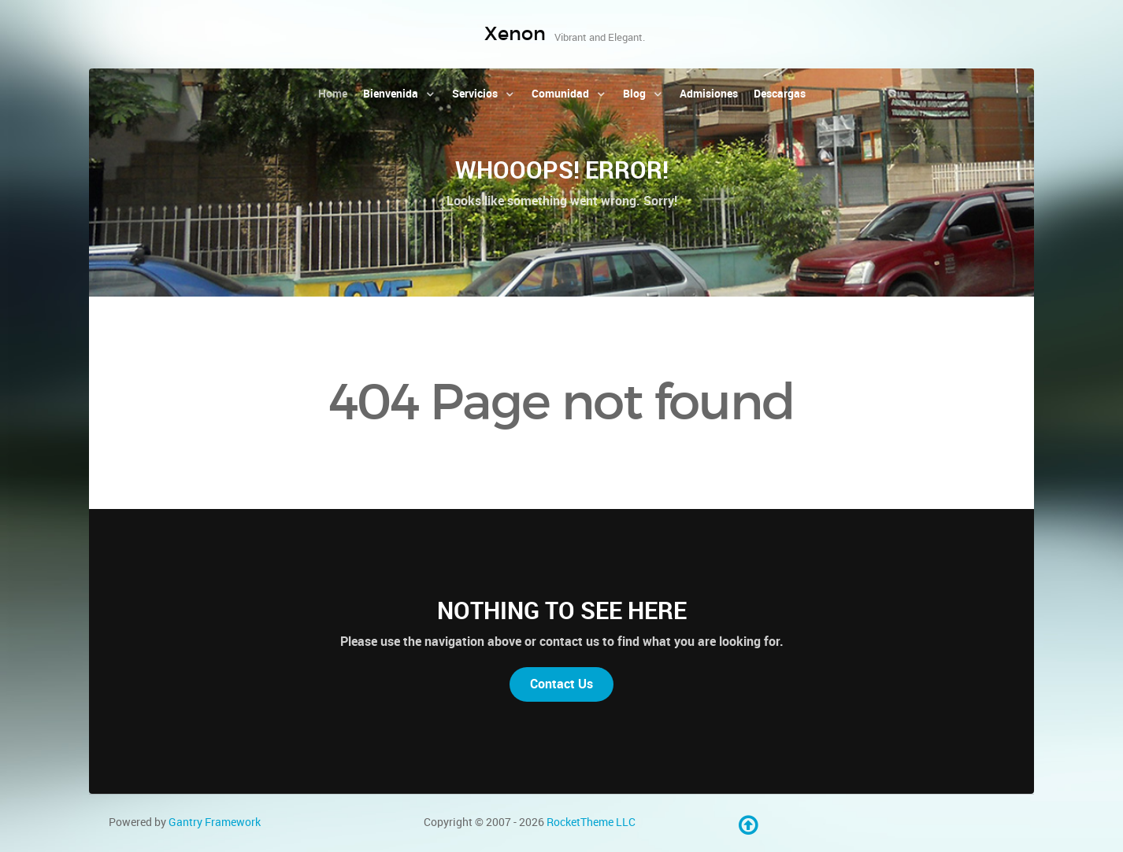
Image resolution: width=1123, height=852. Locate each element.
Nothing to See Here (562, 610)
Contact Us (561, 684)
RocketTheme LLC (591, 822)
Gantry (215, 822)
